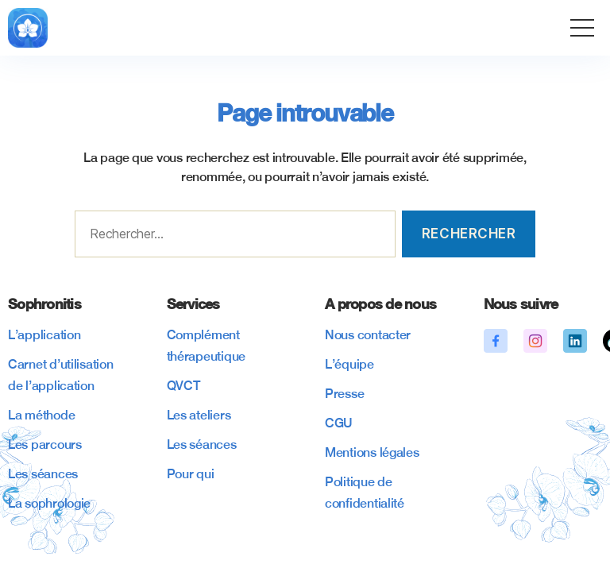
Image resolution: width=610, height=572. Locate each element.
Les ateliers (199, 415)
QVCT (183, 385)
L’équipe (349, 364)
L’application (44, 334)
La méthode (41, 415)
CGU (339, 423)
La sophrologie (49, 503)
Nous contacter (368, 334)
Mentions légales (372, 452)
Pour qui (190, 473)
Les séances (43, 473)
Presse (344, 393)
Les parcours (45, 444)
